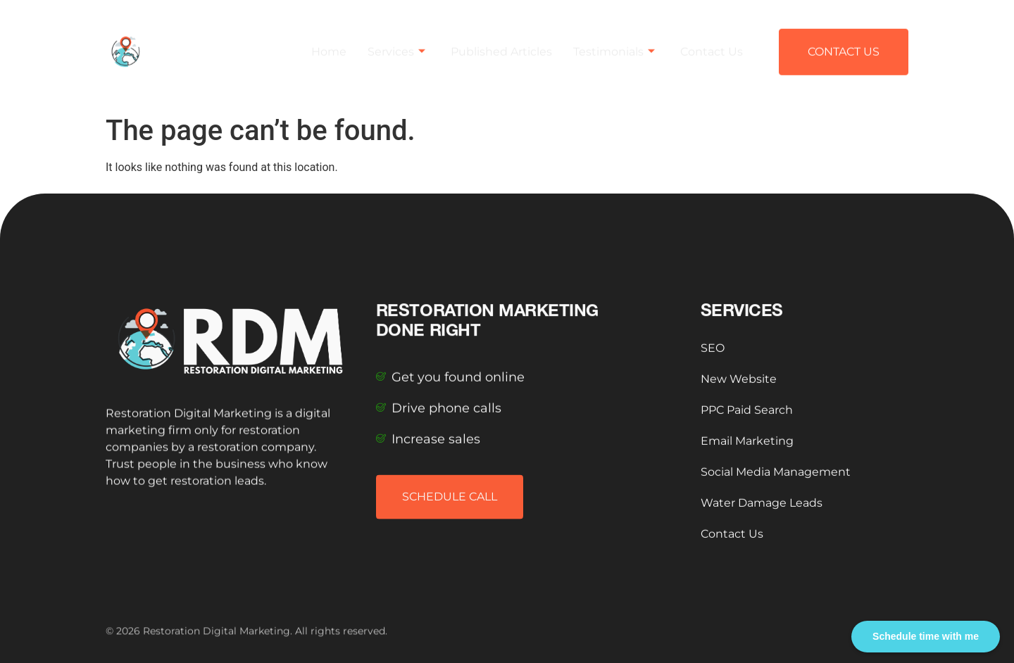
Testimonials (614, 43)
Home (328, 43)
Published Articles (501, 43)
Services (396, 43)
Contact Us (711, 43)
